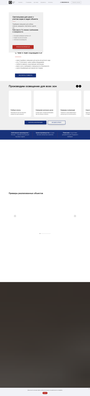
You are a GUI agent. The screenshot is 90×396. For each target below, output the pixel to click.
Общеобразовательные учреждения (22, 58)
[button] (76, 2)
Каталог (10, 58)
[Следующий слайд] (80, 98)
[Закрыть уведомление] (89, 388)
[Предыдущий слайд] (77, 98)
